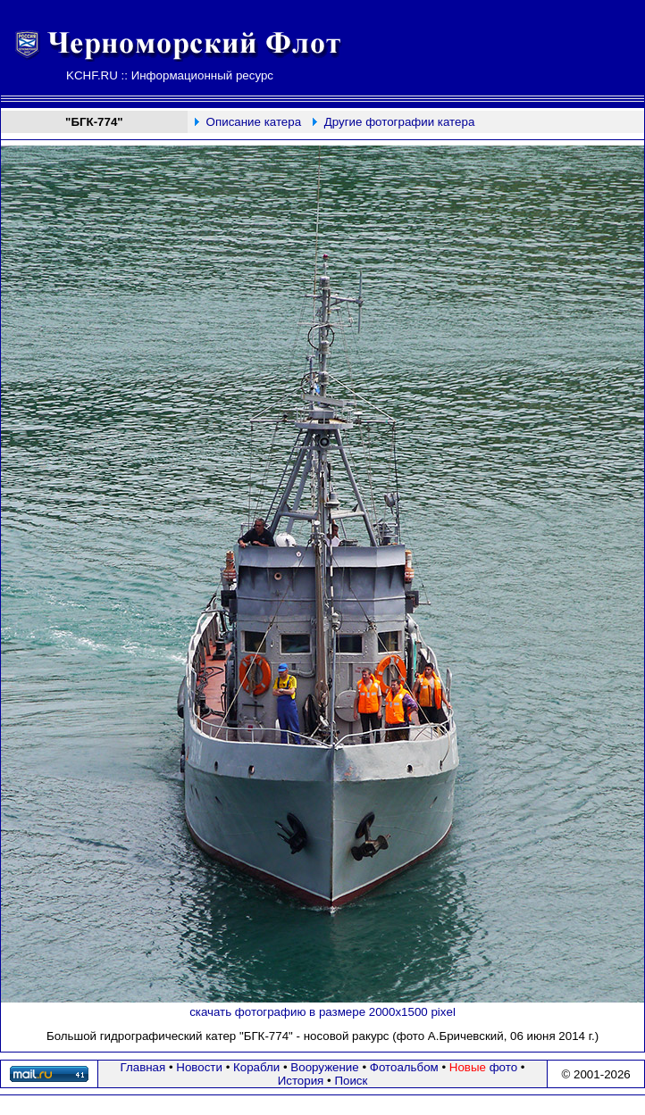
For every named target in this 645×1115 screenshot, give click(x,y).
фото (483, 1067)
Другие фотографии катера (399, 122)
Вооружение (324, 1067)
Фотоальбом (404, 1067)
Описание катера (253, 122)
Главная (143, 1067)
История (301, 1080)
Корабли (256, 1067)
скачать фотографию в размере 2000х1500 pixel (322, 1012)
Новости (199, 1067)
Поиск (350, 1080)
